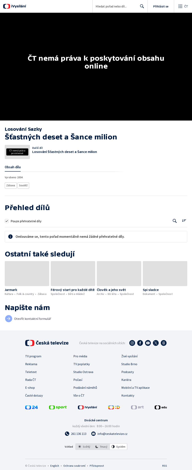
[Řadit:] (184, 219)
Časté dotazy (34, 394)
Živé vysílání (129, 355)
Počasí (77, 378)
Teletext (31, 371)
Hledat (141, 8)
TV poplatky (81, 363)
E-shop (30, 386)
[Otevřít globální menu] (183, 6)
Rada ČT (30, 378)
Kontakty (127, 394)
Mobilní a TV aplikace (135, 386)
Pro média (80, 355)
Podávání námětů (85, 386)
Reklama (31, 363)
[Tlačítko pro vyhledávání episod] (175, 219)
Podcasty (127, 371)
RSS (164, 464)
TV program (33, 355)
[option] (84, 445)
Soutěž (24, 184)
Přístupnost (97, 464)
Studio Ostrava (83, 371)
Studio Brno (129, 363)
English (54, 464)
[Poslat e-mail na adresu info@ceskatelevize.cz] (109, 432)
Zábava (11, 184)
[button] (27, 272)
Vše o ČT (79, 394)
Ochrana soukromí (74, 464)
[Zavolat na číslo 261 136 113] (75, 432)
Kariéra (126, 378)
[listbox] (101, 445)
